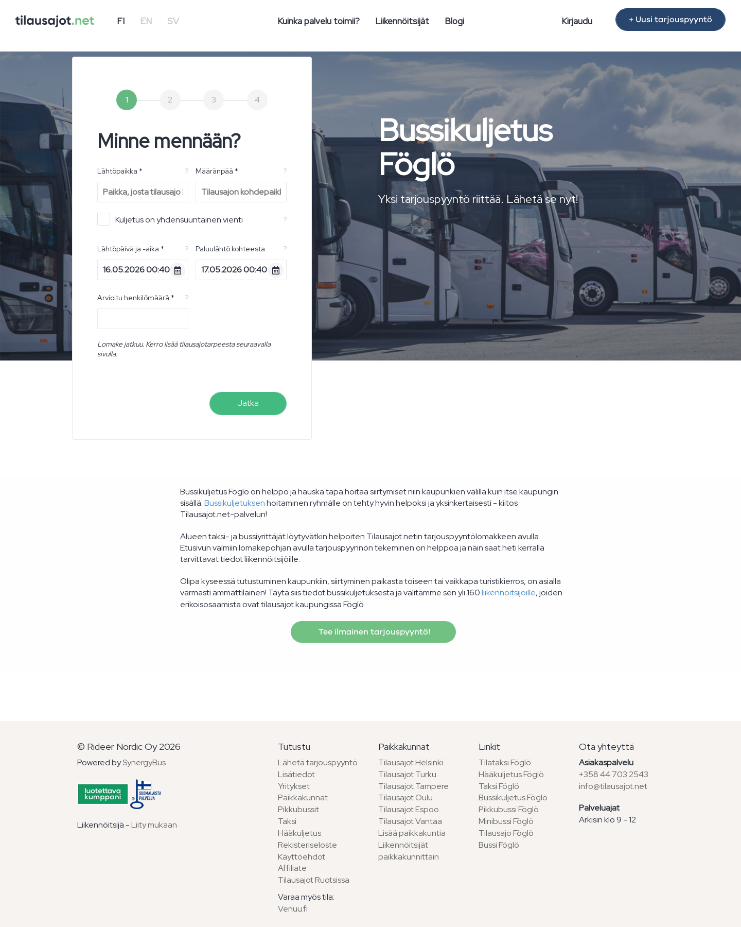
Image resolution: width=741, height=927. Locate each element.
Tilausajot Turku (407, 774)
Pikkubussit (298, 809)
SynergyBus (144, 762)
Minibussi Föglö (506, 821)
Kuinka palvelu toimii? (318, 21)
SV (173, 21)
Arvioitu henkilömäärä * (135, 297)
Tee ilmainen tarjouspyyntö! (373, 632)
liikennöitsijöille (509, 592)
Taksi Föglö (499, 786)
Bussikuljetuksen (234, 502)
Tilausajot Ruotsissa (313, 879)
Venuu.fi (293, 908)
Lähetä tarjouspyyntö (318, 762)
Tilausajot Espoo (408, 809)
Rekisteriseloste (307, 844)
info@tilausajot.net (613, 786)
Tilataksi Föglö (505, 762)
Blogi (454, 21)
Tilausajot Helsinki (410, 762)
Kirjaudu (576, 21)
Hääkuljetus (299, 833)
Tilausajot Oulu (405, 797)
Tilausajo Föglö (506, 833)
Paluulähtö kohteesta (230, 248)
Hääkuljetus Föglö (511, 774)
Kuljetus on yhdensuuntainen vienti (170, 219)
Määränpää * (217, 171)
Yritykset (294, 786)
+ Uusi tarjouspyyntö (670, 19)
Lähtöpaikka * (120, 171)
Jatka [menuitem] (248, 403)
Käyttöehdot (301, 856)
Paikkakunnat (303, 797)
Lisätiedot (296, 774)
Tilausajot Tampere (413, 786)
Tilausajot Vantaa (410, 821)
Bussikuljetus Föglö (513, 797)
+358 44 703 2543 (613, 774)
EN (146, 21)
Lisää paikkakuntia (412, 833)
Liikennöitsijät (402, 21)
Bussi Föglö (499, 844)
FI (121, 21)
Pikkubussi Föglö (509, 809)
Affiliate (292, 868)
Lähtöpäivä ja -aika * (130, 248)
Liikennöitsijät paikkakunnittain (408, 850)
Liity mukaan (154, 824)
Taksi (287, 821)
